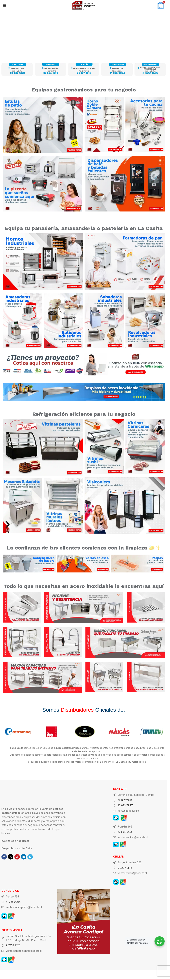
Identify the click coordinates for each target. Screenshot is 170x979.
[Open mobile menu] (4, 5)
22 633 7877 (125, 805)
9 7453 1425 (13, 945)
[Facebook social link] (4, 857)
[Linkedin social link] (23, 857)
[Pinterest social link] (17, 857)
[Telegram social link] (30, 857)
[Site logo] (83, 5)
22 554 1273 (125, 831)
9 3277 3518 (125, 867)
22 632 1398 (125, 800)
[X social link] (10, 857)
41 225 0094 (13, 901)
